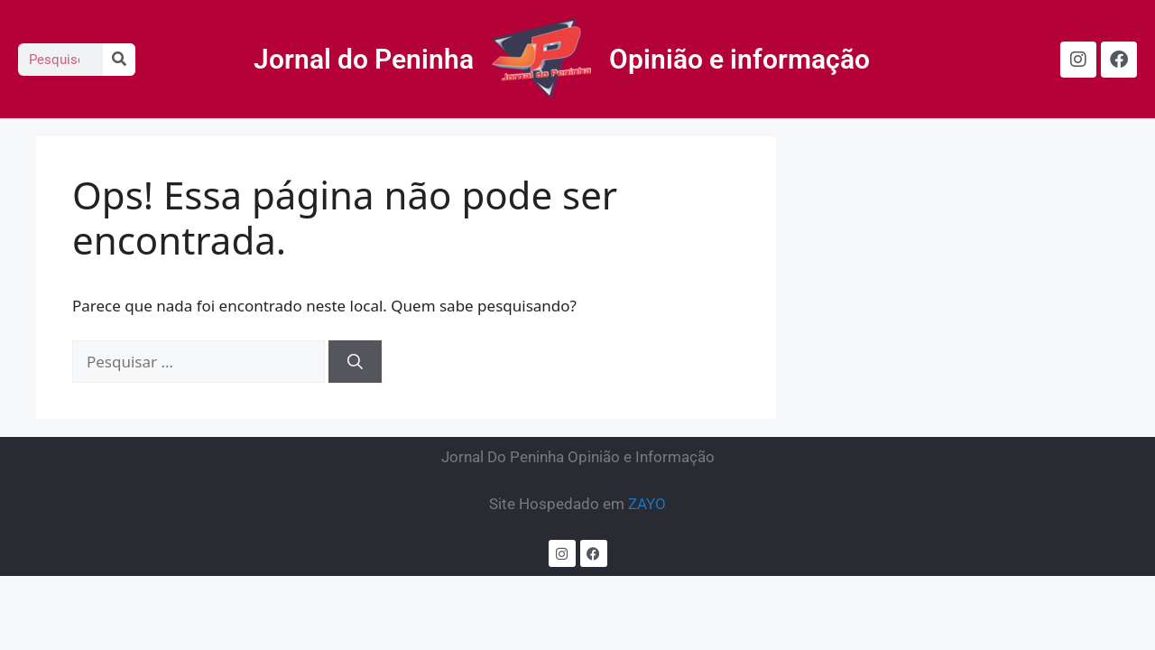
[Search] (119, 59)
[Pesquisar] (355, 362)
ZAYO (647, 504)
